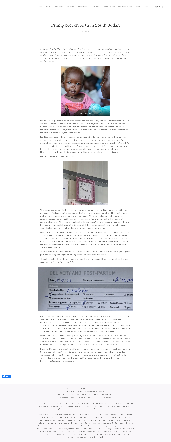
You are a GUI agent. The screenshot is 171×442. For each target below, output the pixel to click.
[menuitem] (111, 7)
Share (6, 376)
